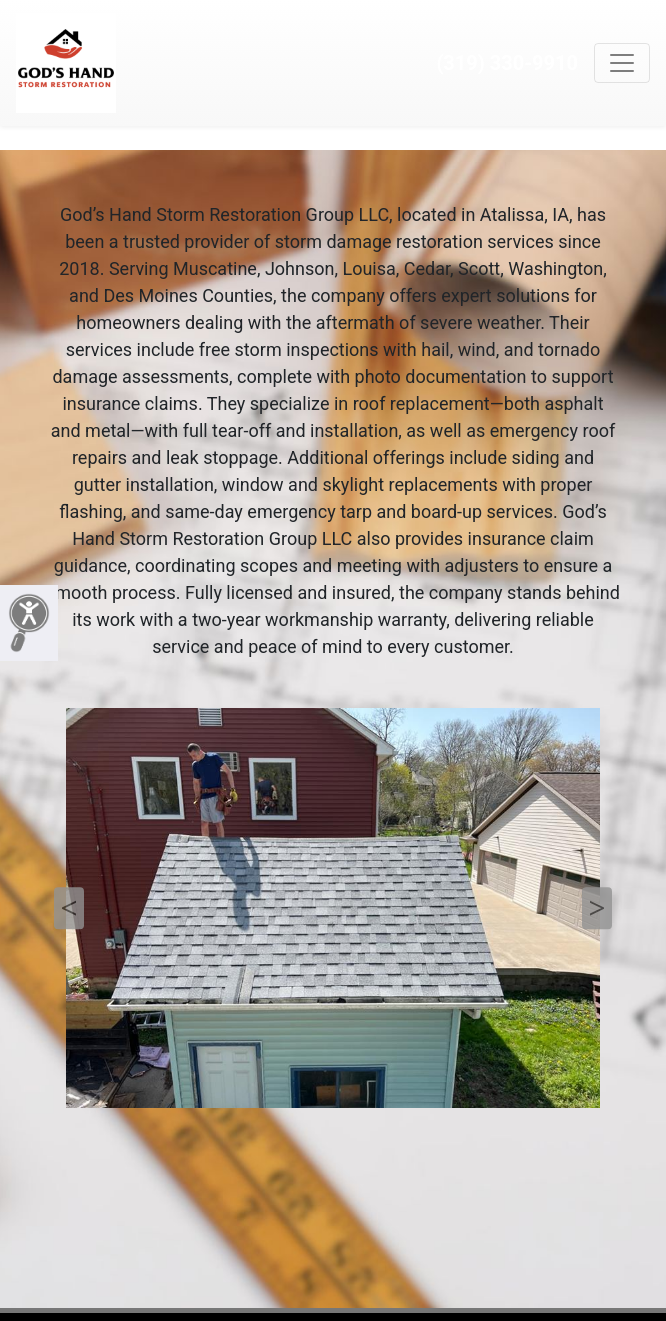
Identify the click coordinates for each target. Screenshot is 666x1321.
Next (597, 908)
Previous (69, 908)
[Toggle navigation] (622, 63)
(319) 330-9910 (507, 63)
